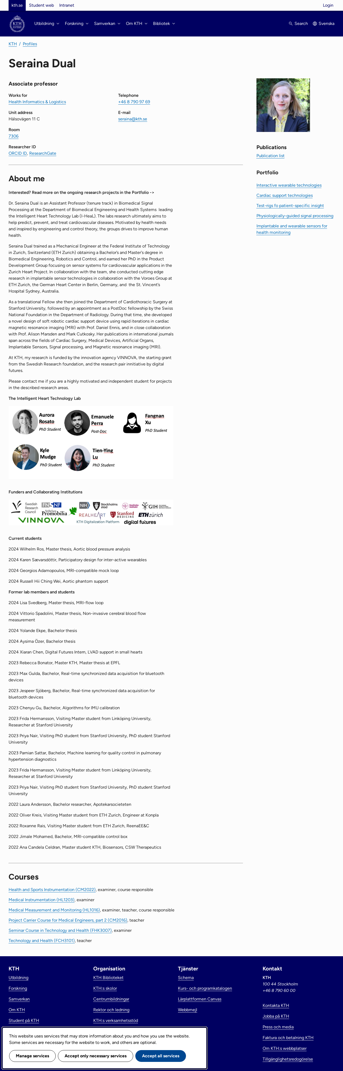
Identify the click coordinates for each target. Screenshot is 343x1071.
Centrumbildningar (111, 999)
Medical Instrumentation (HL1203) (41, 899)
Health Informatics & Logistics (37, 101)
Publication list (270, 155)
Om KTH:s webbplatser (285, 1048)
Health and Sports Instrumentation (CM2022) (52, 889)
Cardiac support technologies (284, 195)
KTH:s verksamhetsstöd (115, 1020)
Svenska (326, 23)
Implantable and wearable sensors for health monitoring (291, 229)
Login (328, 5)
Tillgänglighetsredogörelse (288, 1059)
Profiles (30, 43)
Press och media (278, 1026)
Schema (186, 977)
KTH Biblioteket (108, 977)
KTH (13, 43)
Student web (41, 5)
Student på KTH (24, 1020)
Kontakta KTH (276, 1005)
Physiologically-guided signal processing (294, 215)
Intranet (66, 5)
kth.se (17, 5)
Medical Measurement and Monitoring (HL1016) (54, 910)
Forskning (18, 988)
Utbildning (18, 977)
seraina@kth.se (132, 118)
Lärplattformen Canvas (199, 999)
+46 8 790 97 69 (134, 101)
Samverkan (19, 999)
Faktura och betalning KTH (288, 1037)
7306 (13, 136)
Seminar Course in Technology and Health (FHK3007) (60, 930)
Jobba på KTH (276, 1016)
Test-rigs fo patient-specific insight (290, 205)
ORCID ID (18, 153)
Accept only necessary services (95, 1055)
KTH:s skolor (105, 988)
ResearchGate (42, 153)
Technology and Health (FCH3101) (42, 940)
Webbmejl (187, 1009)
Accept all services (160, 1055)
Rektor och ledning (111, 1009)
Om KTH (17, 1009)
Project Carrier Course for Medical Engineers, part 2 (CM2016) (68, 920)
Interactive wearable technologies (289, 185)
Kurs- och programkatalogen (205, 988)
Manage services (32, 1055)
